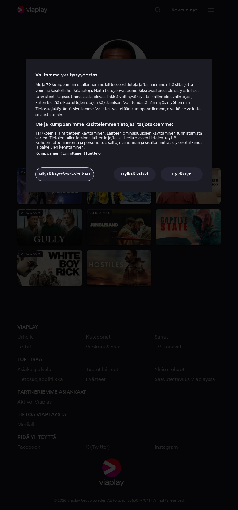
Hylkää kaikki (134, 174)
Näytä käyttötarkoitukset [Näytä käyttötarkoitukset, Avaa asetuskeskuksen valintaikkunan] (64, 174)
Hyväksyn (182, 174)
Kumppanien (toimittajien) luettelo (68, 153)
